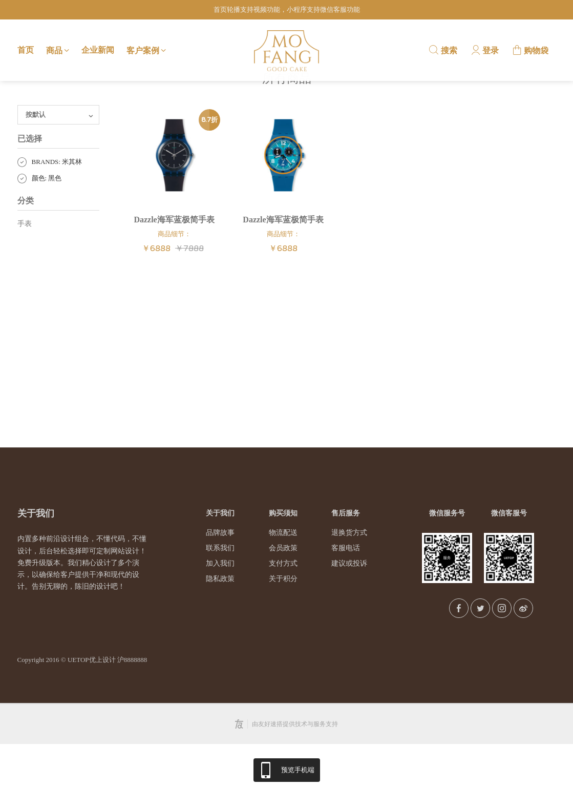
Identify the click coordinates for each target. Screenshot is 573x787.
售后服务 (345, 557)
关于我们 (220, 557)
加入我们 (220, 607)
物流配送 (283, 576)
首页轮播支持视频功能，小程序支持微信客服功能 (287, 10)
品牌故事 (220, 576)
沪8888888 (132, 703)
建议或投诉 (349, 607)
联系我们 (220, 591)
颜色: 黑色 (39, 221)
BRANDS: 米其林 (49, 205)
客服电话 (345, 591)
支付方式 (283, 607)
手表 (24, 266)
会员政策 (283, 591)
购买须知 (283, 557)
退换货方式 (349, 576)
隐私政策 (220, 622)
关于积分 (283, 622)
